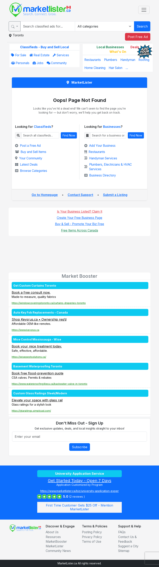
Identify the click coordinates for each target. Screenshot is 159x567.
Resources (53, 537)
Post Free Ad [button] (138, 37)
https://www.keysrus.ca (25, 329)
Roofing (143, 60)
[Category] (104, 26)
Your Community (28, 158)
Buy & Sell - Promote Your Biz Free (79, 224)
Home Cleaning (94, 68)
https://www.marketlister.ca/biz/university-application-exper (79, 491)
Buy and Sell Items (30, 152)
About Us (52, 532)
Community (57, 63)
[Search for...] (47, 26)
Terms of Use (91, 541)
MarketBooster (56, 541)
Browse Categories (31, 171)
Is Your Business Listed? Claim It (79, 211)
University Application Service (79, 474)
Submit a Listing (115, 195)
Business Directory (100, 175)
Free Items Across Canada (79, 230)
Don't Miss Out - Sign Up (79, 423)
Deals (134, 47)
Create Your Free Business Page (79, 218)
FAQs (122, 532)
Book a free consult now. (31, 292)
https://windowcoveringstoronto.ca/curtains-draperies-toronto (49, 303)
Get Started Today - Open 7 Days (79, 480)
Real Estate (39, 55)
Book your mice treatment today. (37, 346)
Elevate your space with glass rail (37, 400)
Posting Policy (92, 532)
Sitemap (123, 551)
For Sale (18, 55)
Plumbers (110, 60)
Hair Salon (115, 68)
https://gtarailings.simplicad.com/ (31, 410)
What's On (117, 52)
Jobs (38, 63)
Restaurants (92, 60)
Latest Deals (26, 164)
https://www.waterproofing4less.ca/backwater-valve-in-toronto (49, 383)
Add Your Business (100, 146)
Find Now (69, 135)
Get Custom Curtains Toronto (34, 285)
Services (61, 55)
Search (142, 26)
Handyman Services (100, 158)
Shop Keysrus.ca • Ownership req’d (39, 319)
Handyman (127, 60)
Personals (20, 63)
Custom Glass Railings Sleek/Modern (40, 393)
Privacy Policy (92, 537)
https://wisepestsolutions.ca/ (29, 356)
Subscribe (79, 447)
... (127, 68)
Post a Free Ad (28, 146)
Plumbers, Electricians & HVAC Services (108, 167)
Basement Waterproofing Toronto (37, 366)
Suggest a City (128, 546)
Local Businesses (110, 47)
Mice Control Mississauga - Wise (37, 339)
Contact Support (80, 195)
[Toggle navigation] (144, 10)
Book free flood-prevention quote (37, 373)
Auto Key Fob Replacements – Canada (40, 312)
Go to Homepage (45, 195)
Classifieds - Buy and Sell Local (44, 47)
